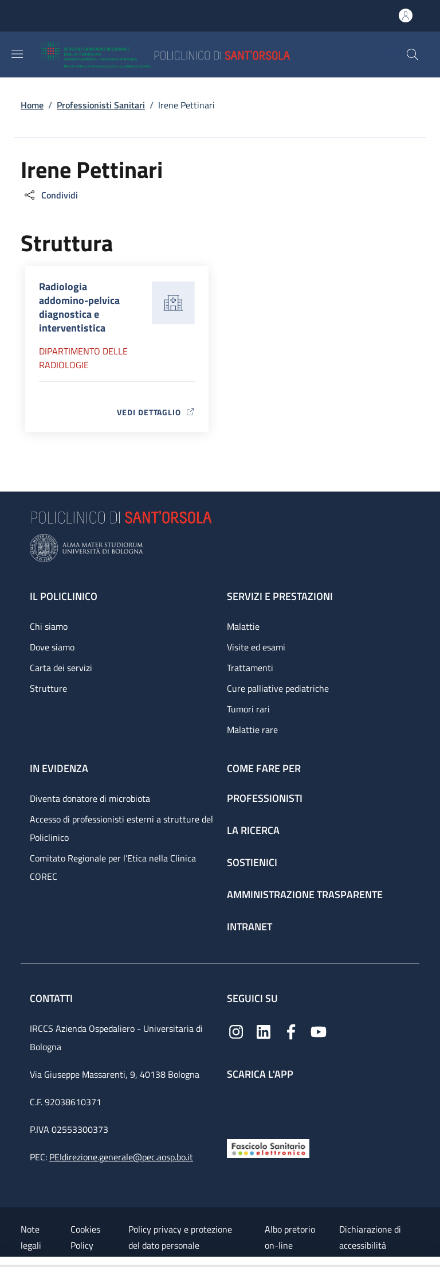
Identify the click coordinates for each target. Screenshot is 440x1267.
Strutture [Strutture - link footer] (48, 688)
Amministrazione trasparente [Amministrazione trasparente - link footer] (305, 894)
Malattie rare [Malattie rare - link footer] (252, 729)
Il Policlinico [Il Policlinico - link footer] (63, 596)
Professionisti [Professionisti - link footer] (264, 798)
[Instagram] (236, 1031)
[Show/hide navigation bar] (17, 53)
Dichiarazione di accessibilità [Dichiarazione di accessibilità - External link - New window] (370, 1237)
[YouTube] (318, 1031)
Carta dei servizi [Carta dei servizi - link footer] (61, 668)
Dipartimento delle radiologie (83, 358)
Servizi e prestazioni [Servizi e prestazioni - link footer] (280, 596)
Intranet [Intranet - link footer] (249, 926)
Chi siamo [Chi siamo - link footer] (49, 626)
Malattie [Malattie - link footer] (243, 626)
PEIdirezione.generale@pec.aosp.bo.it (121, 1157)
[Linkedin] (263, 1031)
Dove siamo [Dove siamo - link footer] (52, 647)
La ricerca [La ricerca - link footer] (253, 830)
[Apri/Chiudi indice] (5, 1261)
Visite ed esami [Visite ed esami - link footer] (256, 647)
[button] (412, 54)
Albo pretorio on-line (290, 1237)
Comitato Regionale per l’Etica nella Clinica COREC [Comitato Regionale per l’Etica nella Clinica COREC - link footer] (113, 867)
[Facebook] (291, 1031)
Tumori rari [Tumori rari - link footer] (248, 709)
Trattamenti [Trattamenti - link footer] (250, 668)
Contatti (52, 998)
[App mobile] (236, 1106)
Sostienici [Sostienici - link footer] (252, 862)
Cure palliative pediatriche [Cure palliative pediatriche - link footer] (278, 688)
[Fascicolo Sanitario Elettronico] (268, 1147)
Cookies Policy (85, 1237)
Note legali (31, 1237)
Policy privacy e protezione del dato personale (180, 1237)
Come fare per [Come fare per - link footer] (264, 768)
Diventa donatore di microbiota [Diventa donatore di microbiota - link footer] (90, 798)
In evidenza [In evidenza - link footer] (59, 768)
